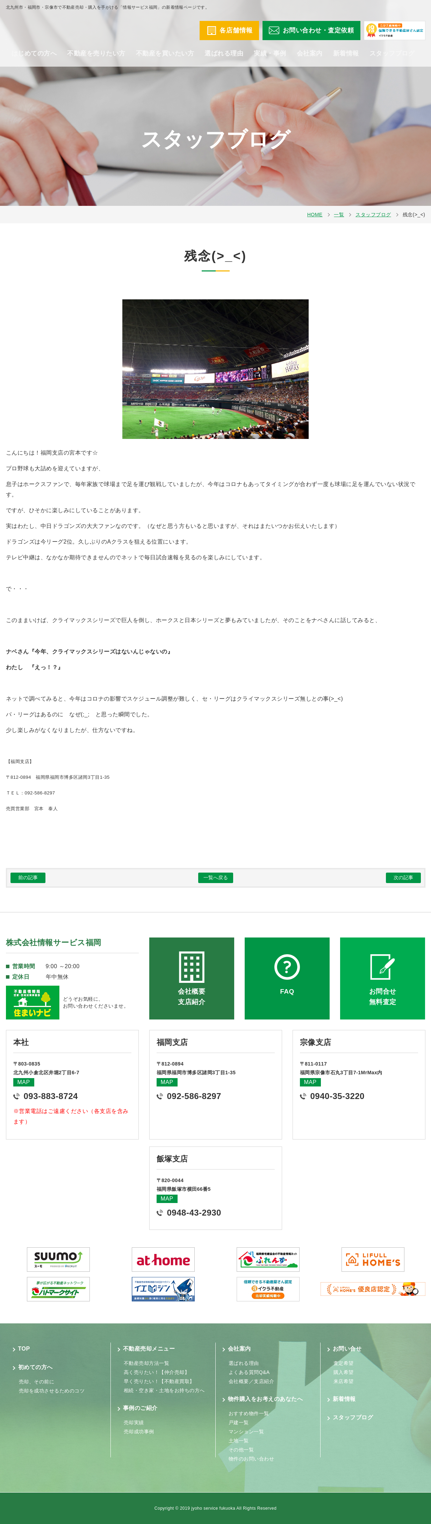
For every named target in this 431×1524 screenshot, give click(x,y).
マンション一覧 (246, 1431)
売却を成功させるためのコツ (52, 1391)
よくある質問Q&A (249, 1372)
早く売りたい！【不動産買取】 (159, 1381)
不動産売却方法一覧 (147, 1363)
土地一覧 (239, 1440)
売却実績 (134, 1422)
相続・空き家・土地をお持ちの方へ (164, 1390)
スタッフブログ (392, 59)
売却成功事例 (139, 1431)
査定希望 (343, 1363)
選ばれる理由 (223, 59)
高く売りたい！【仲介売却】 (157, 1372)
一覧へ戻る (215, 877)
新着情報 (346, 59)
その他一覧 (241, 1449)
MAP (23, 1082)
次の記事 (403, 877)
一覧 (339, 214)
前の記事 (28, 877)
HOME (315, 214)
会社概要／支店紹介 (251, 1381)
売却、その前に (37, 1381)
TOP (24, 1349)
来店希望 (343, 1381)
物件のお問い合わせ (251, 1459)
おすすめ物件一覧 (249, 1413)
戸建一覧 (239, 1422)
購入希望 (343, 1372)
